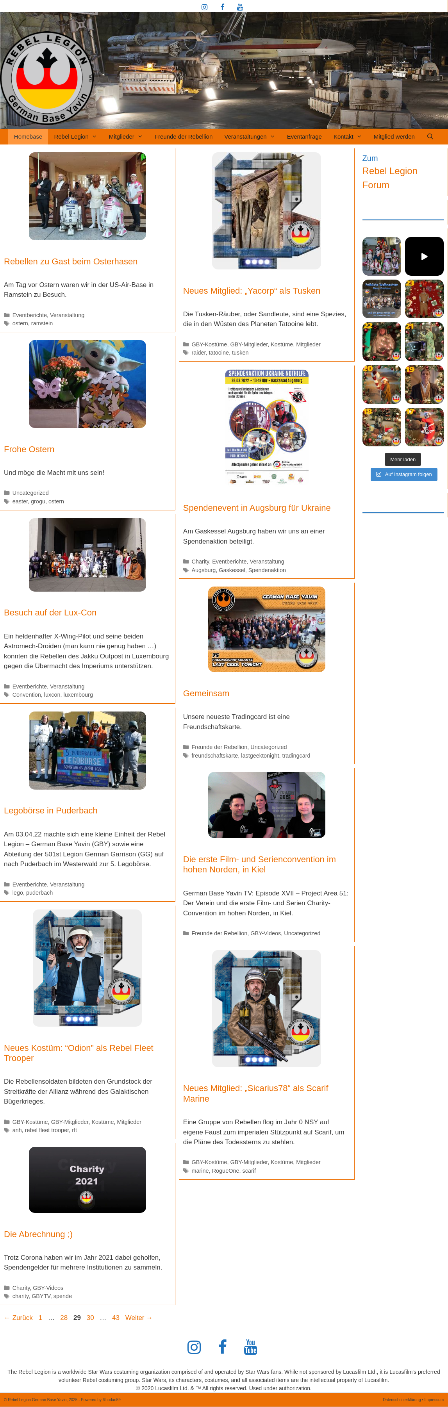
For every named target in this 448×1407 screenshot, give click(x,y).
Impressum (434, 1400)
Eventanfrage (304, 136)
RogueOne (225, 1171)
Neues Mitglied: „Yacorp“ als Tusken (252, 291)
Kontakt (351, 136)
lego (17, 893)
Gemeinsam (206, 693)
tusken (240, 353)
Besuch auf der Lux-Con (50, 612)
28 (65, 1317)
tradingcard (296, 756)
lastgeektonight (260, 756)
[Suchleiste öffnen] (430, 136)
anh (17, 1130)
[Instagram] (204, 8)
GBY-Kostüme (209, 344)
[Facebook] (222, 8)
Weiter (139, 1317)
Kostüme (282, 344)
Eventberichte (29, 315)
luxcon (52, 695)
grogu (38, 501)
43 (116, 1317)
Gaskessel (232, 570)
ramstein (42, 323)
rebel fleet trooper (47, 1130)
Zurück (18, 1317)
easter (20, 501)
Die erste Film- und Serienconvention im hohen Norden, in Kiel (259, 864)
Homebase (28, 136)
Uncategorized (30, 493)
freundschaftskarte (214, 756)
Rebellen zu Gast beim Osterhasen (70, 261)
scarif (249, 1171)
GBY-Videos (265, 933)
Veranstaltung (67, 315)
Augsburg (203, 570)
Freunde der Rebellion (183, 136)
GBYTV (41, 1296)
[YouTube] (240, 8)
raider (198, 353)
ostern (20, 323)
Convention (26, 695)
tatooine (219, 353)
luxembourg (78, 695)
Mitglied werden (394, 136)
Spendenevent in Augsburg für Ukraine (257, 508)
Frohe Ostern (29, 449)
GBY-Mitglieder (249, 344)
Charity (200, 561)
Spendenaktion (267, 570)
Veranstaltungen (252, 136)
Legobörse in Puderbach (51, 810)
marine (200, 1171)
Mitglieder (129, 136)
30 (91, 1317)
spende (63, 1296)
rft (74, 1130)
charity (20, 1296)
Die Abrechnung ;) (38, 1234)
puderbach (39, 893)
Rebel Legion (78, 136)
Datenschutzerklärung (402, 1400)
